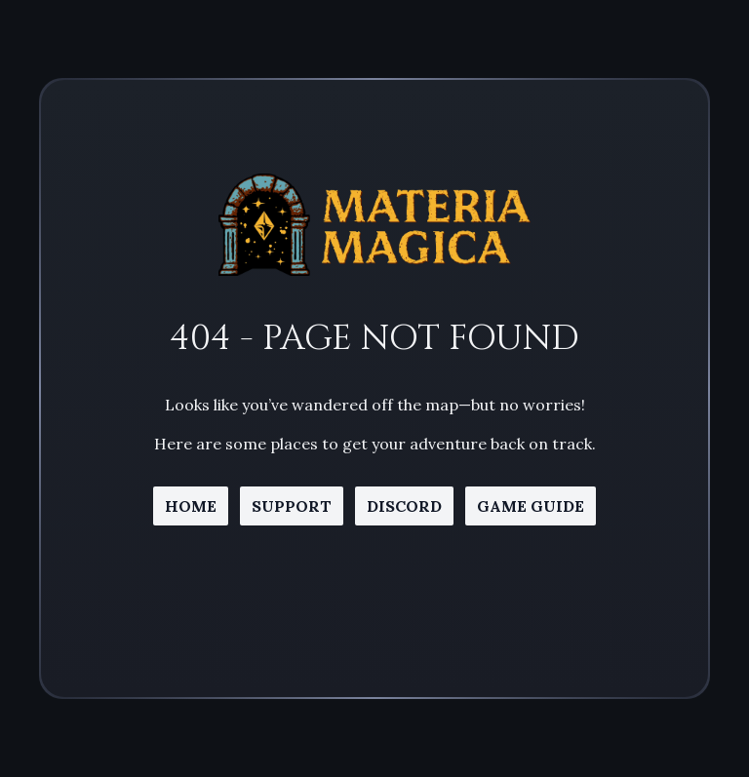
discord (404, 506)
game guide (530, 506)
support (292, 506)
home (191, 506)
